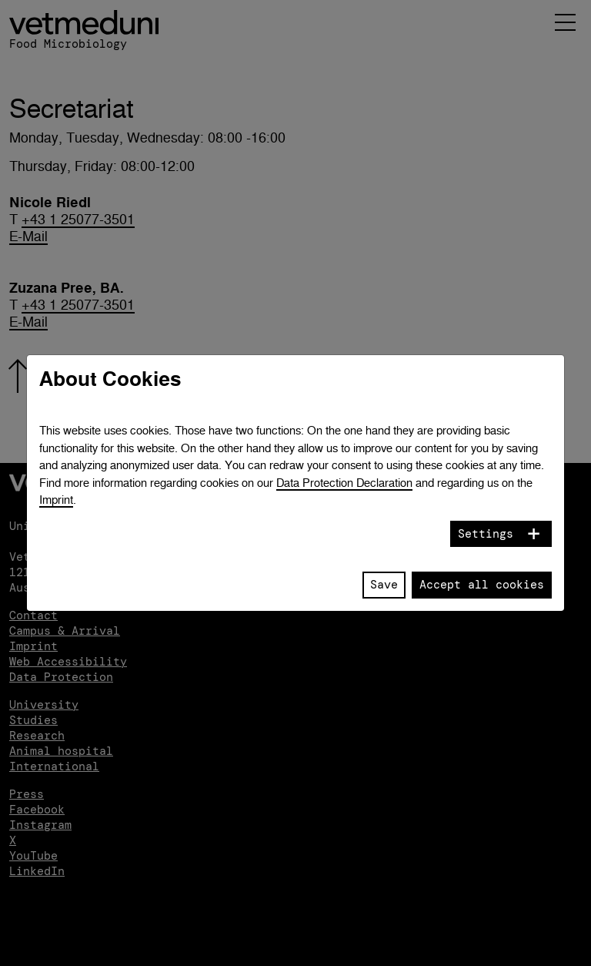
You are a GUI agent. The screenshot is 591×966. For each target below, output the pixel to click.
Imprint (56, 499)
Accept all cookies (481, 584)
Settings (485, 534)
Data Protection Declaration (344, 482)
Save (384, 584)
